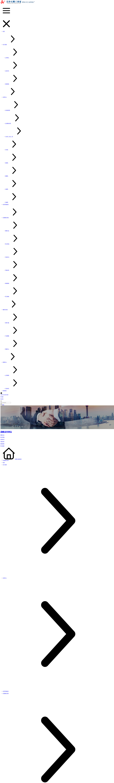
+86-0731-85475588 (4, 394)
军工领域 (2, 445)
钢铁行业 (2, 435)
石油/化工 (2, 439)
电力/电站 (2, 437)
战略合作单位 (6, 432)
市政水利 (2, 441)
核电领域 (2, 443)
